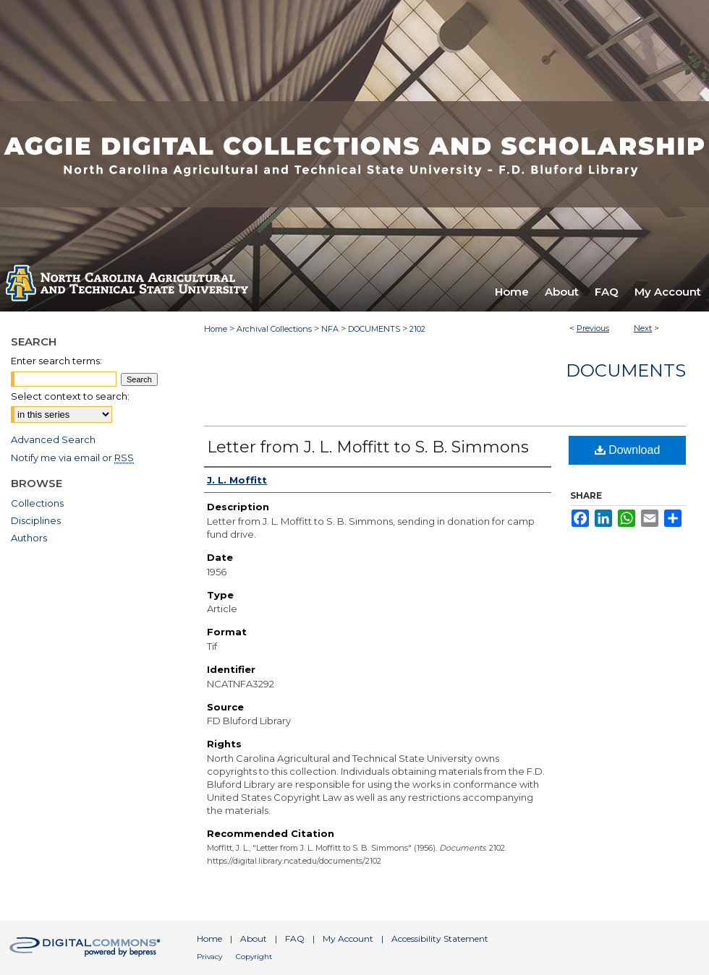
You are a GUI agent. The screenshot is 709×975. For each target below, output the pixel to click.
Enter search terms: (56, 360)
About (253, 938)
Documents (626, 370)
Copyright (254, 956)
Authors (29, 538)
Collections (37, 503)
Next (643, 328)
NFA (330, 329)
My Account (348, 938)
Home (215, 329)
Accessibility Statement (439, 938)
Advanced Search (53, 439)
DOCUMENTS (374, 329)
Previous (593, 328)
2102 (417, 329)
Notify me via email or (72, 457)
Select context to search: (70, 396)
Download (628, 450)
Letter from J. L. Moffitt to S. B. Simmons (368, 447)
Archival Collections (274, 329)
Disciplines (36, 520)
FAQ (295, 938)
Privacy (209, 956)
